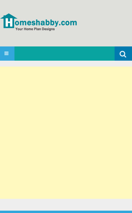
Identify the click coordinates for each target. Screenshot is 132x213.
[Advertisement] (66, 133)
